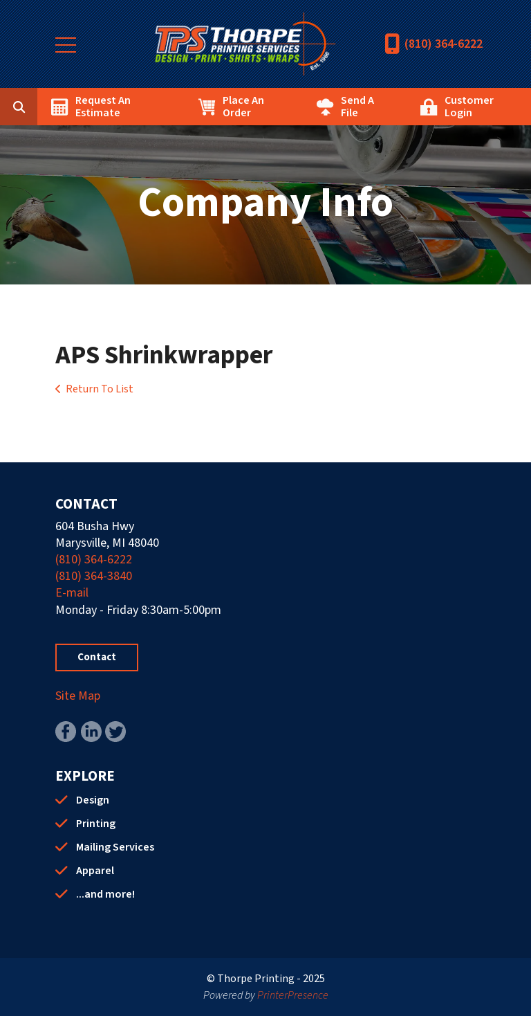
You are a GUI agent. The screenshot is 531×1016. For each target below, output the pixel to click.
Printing (95, 823)
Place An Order (243, 106)
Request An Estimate (103, 106)
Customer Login (469, 106)
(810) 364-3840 (93, 576)
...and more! (105, 894)
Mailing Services (115, 847)
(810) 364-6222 (443, 44)
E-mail (71, 592)
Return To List (99, 389)
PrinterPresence (292, 995)
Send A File (357, 106)
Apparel (95, 870)
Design (92, 800)
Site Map (77, 696)
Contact (96, 657)
